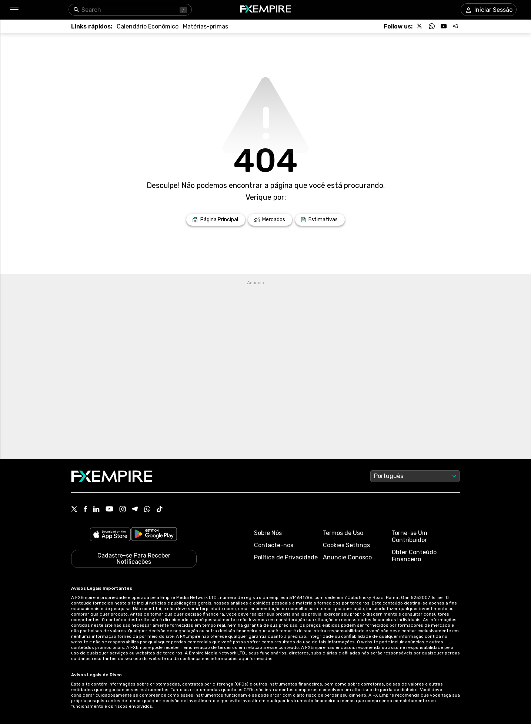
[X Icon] (74, 509)
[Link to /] (215, 220)
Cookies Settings (346, 545)
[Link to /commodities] (205, 26)
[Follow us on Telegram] (455, 26)
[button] (14, 10)
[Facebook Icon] (85, 509)
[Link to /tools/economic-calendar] (147, 26)
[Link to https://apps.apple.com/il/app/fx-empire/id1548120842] (110, 535)
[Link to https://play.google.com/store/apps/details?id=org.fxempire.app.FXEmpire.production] (154, 535)
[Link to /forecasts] (320, 220)
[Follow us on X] (419, 26)
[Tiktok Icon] (160, 510)
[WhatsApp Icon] (147, 510)
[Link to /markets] (270, 220)
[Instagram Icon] (122, 510)
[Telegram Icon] (135, 509)
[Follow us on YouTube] (443, 26)
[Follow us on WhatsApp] (431, 26)
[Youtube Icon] (109, 509)
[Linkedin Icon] (96, 510)
